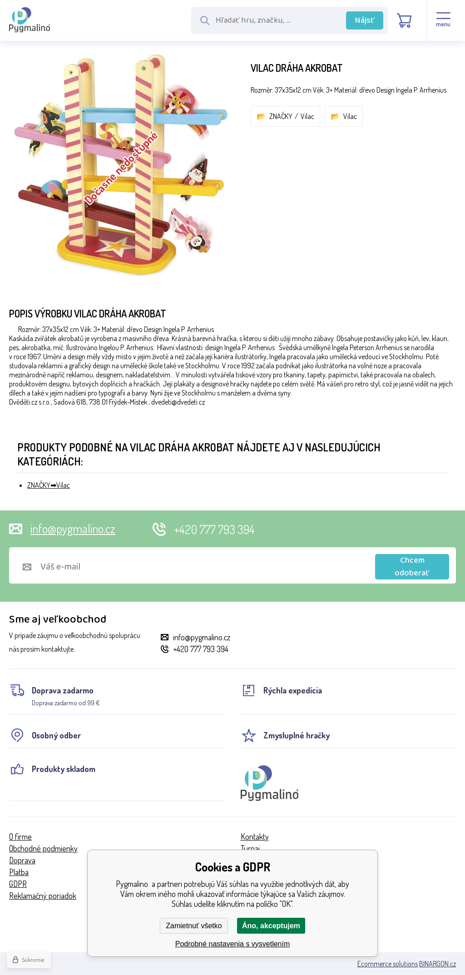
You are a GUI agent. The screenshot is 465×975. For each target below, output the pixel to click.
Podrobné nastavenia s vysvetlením (232, 944)
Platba (19, 872)
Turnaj (250, 848)
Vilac (307, 116)
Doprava (22, 860)
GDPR (18, 884)
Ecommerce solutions (387, 963)
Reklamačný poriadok (42, 896)
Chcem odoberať (412, 566)
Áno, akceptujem (271, 926)
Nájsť (365, 20)
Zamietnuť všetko (194, 926)
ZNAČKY (280, 116)
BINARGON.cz (437, 963)
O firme (20, 836)
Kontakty (255, 836)
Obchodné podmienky (43, 848)
